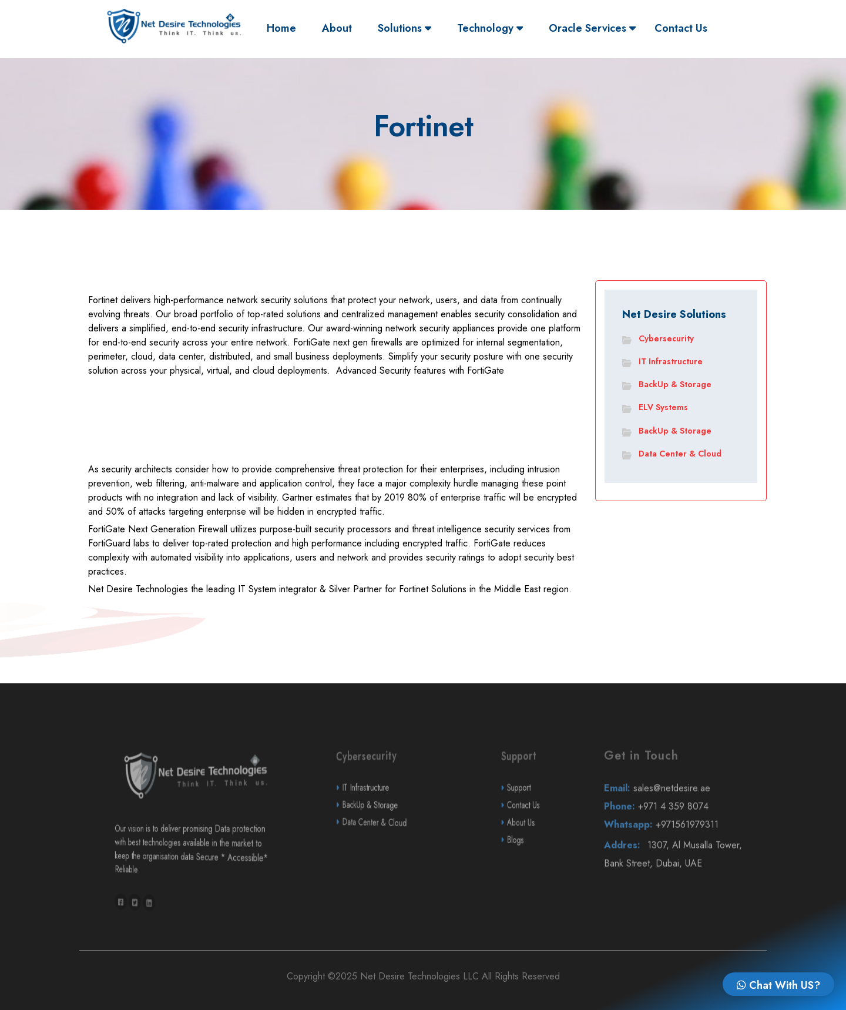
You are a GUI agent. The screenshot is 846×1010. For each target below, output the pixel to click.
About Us (535, 850)
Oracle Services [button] (592, 28)
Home (284, 28)
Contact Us (680, 28)
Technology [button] (490, 28)
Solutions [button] (404, 28)
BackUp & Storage (675, 384)
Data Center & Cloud (680, 453)
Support (535, 814)
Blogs (535, 867)
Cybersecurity (666, 338)
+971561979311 (679, 852)
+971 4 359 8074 (678, 833)
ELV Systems (663, 407)
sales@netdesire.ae (678, 815)
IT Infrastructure (671, 361)
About (337, 28)
